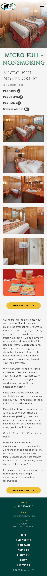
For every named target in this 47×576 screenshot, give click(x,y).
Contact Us (23, 565)
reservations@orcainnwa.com (23, 516)
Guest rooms (23, 540)
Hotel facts (23, 545)
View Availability (23, 305)
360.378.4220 (23, 506)
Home (23, 535)
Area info (23, 550)
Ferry (23, 560)
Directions (23, 555)
